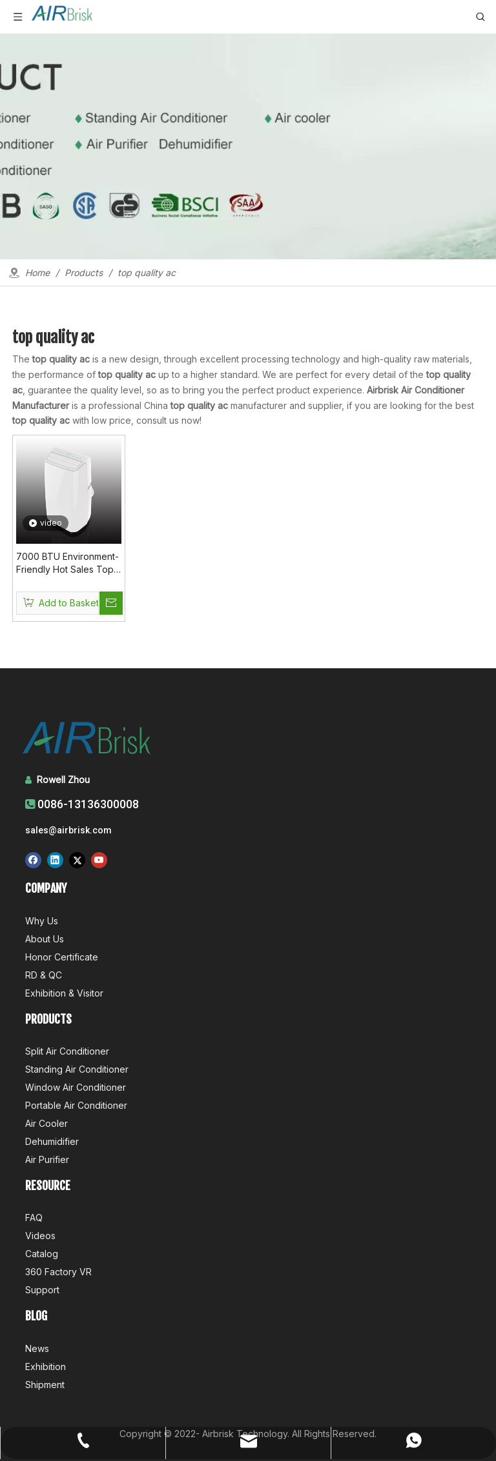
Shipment (45, 1384)
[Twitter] (77, 860)
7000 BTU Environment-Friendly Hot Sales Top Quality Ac (67, 563)
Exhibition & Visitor (64, 993)
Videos (40, 1235)
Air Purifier (47, 1159)
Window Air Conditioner (75, 1087)
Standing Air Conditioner (77, 1069)
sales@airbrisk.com (68, 830)
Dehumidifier (52, 1141)
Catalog (41, 1253)
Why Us (41, 920)
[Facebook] (33, 860)
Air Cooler (46, 1123)
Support (42, 1289)
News (37, 1348)
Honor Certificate (61, 956)
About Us (44, 938)
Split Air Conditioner (67, 1051)
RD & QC (43, 974)
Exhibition (45, 1366)
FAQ (34, 1217)
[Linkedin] (55, 860)
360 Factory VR (58, 1271)
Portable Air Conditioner (76, 1105)
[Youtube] (99, 860)
